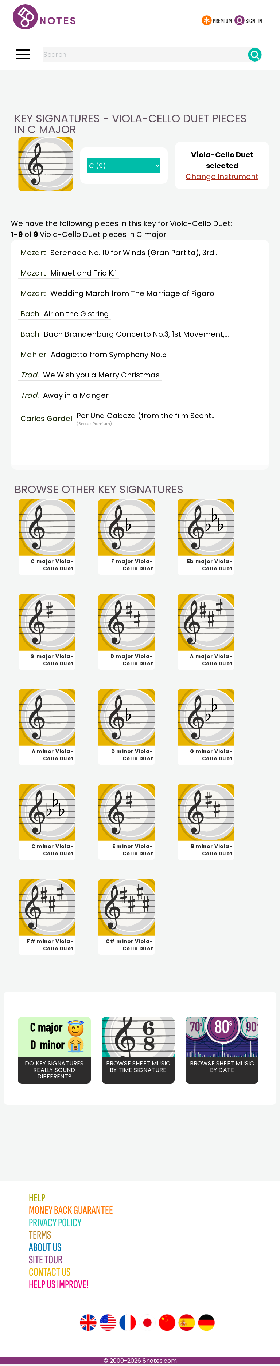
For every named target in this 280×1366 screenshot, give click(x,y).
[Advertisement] (140, 85)
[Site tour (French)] (127, 1324)
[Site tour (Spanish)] (187, 1324)
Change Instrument (222, 176)
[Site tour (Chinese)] (167, 1324)
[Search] (255, 55)
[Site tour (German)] (206, 1324)
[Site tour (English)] (88, 1324)
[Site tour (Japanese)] (147, 1324)
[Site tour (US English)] (108, 1324)
